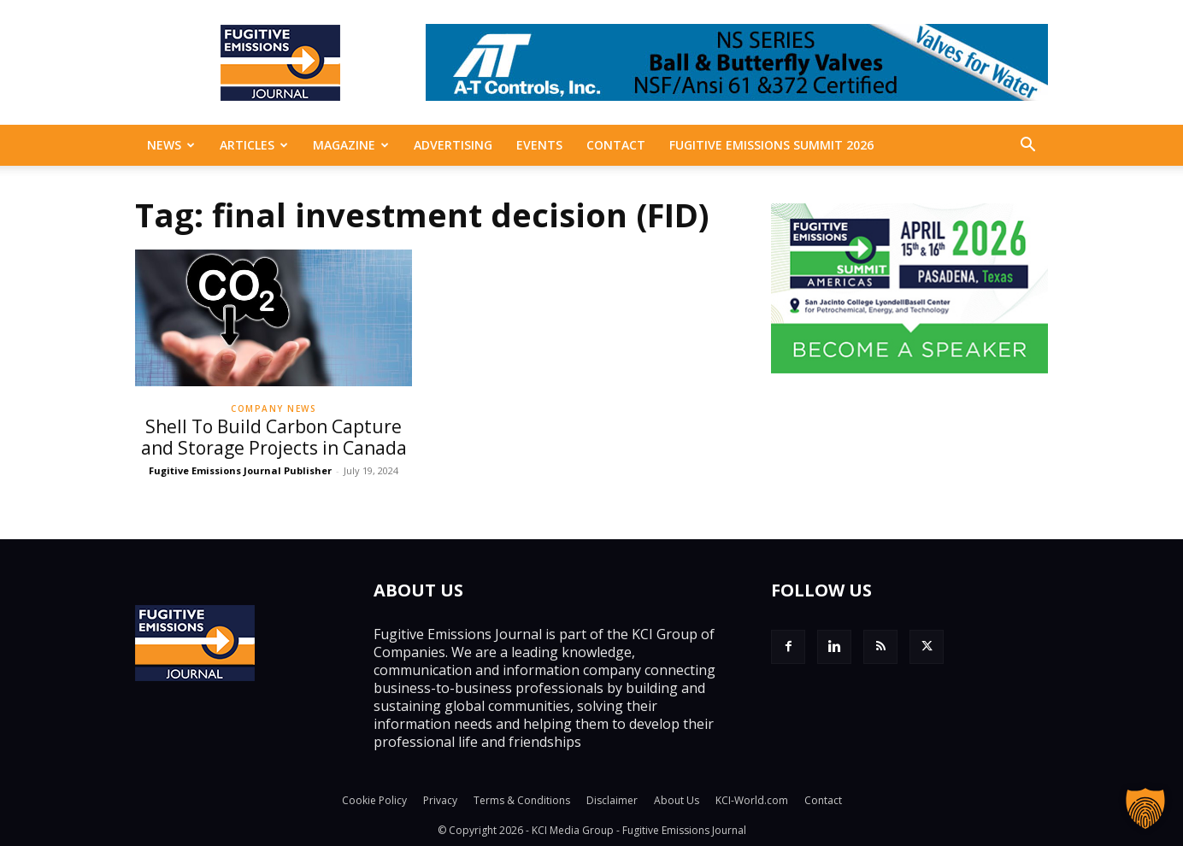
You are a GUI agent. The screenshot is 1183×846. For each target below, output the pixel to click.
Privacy (440, 800)
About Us (676, 800)
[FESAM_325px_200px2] (909, 368)
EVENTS (539, 145)
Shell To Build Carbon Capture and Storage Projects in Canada (274, 437)
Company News (273, 408)
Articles (254, 145)
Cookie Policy (374, 800)
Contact (615, 145)
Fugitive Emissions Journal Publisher (240, 470)
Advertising (453, 145)
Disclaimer (612, 800)
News (171, 145)
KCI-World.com (751, 800)
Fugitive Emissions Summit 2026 (771, 145)
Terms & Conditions (522, 800)
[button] (1027, 146)
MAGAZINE (351, 145)
